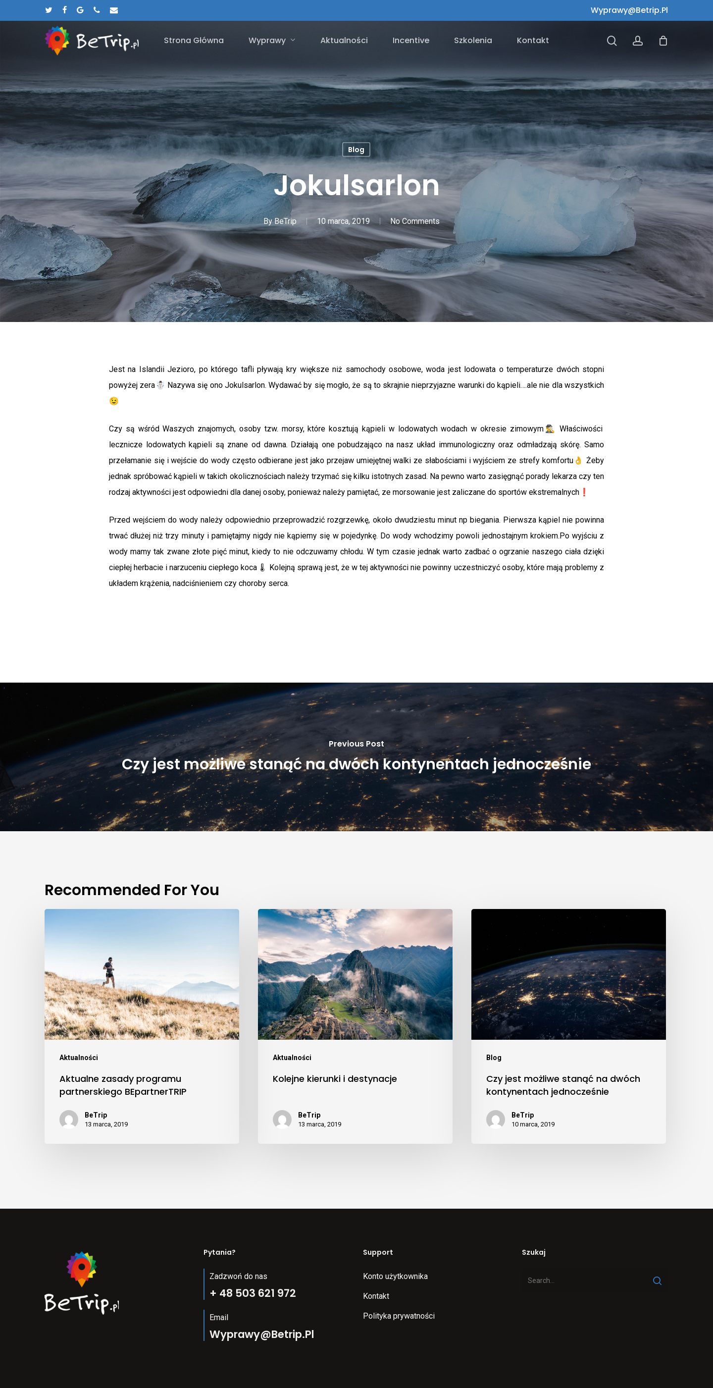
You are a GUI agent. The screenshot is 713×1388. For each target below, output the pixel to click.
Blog (356, 150)
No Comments (415, 221)
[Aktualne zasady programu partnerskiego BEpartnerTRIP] (142, 1026)
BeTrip (285, 221)
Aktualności (78, 1058)
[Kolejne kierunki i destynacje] (355, 1026)
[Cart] (663, 40)
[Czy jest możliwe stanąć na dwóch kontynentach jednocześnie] (356, 757)
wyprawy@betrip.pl (629, 10)
